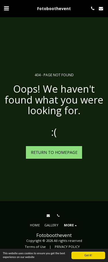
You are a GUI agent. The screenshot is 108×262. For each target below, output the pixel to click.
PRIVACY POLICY (67, 246)
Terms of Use (35, 246)
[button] (6, 8)
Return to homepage (54, 152)
